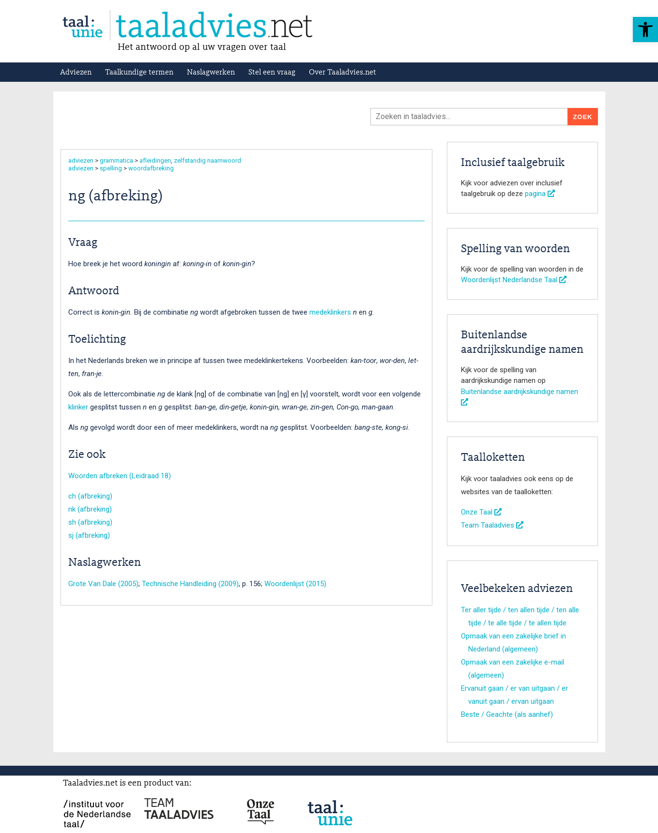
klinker (78, 407)
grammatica (116, 160)
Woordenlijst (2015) (295, 583)
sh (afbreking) (90, 522)
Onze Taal (481, 512)
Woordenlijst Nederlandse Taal (513, 279)
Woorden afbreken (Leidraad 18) (119, 475)
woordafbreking (151, 168)
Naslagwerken (211, 72)
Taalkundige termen (139, 72)
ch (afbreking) (90, 496)
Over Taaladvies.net (342, 72)
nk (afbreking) (90, 509)
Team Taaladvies (492, 525)
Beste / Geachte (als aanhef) (507, 714)
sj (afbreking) (89, 535)
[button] (645, 29)
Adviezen (76, 72)
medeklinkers (330, 312)
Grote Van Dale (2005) (103, 583)
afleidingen (155, 160)
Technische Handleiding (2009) (190, 583)
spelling (111, 168)
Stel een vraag (271, 72)
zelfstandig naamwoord (207, 160)
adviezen (80, 160)
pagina (540, 193)
